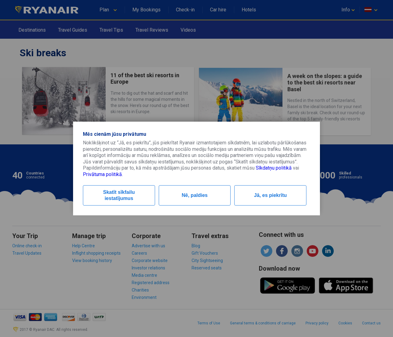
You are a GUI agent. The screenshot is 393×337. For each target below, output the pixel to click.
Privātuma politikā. (103, 174)
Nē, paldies (195, 195)
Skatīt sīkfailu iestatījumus (119, 195)
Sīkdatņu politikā (274, 168)
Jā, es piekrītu (270, 195)
